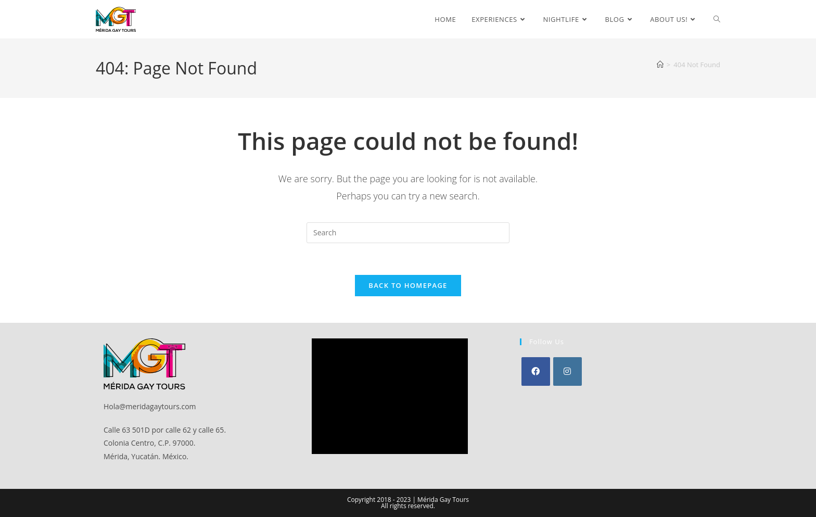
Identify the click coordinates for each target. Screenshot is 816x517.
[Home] (660, 64)
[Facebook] (535, 371)
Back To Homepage (407, 285)
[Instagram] (567, 371)
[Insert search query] (408, 232)
